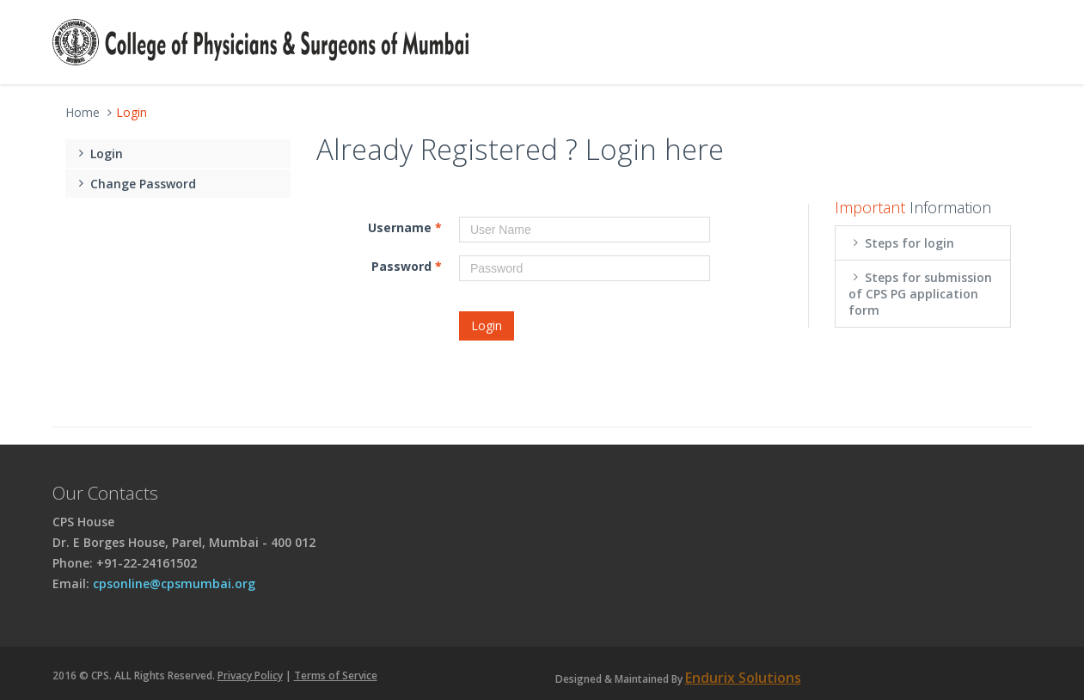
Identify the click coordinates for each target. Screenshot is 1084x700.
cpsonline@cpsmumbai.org (174, 583)
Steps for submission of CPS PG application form (920, 293)
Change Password (135, 183)
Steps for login (901, 243)
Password (406, 266)
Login (99, 153)
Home (82, 112)
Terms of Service (335, 675)
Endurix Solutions (743, 677)
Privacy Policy (250, 675)
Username (405, 227)
